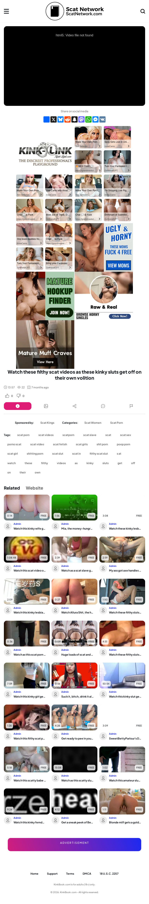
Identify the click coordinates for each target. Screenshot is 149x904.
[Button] (17, 406)
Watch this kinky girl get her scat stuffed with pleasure (30, 696)
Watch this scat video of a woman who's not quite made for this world (30, 570)
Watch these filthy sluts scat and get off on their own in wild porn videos (125, 612)
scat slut (57, 453)
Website (34, 488)
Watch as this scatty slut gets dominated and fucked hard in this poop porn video (77, 780)
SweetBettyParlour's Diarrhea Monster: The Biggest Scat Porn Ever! (125, 738)
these (28, 463)
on (9, 472)
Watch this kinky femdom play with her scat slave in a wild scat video (30, 822)
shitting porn (35, 453)
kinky (90, 463)
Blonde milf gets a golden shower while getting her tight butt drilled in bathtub (125, 822)
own (37, 472)
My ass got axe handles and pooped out (125, 570)
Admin (17, 523)
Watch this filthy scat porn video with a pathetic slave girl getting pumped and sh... (30, 738)
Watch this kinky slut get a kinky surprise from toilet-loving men (125, 696)
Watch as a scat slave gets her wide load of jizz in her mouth (77, 570)
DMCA (87, 873)
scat (108, 435)
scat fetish (60, 444)
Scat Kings (47, 422)
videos (61, 463)
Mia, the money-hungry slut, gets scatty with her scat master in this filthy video (77, 528)
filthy (44, 463)
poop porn (123, 444)
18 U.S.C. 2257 (109, 873)
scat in (76, 453)
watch (11, 463)
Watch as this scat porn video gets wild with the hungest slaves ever (30, 654)
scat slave (89, 435)
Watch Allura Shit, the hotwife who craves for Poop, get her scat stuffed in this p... (77, 612)
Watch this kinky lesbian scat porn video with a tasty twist (30, 612)
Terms (70, 873)
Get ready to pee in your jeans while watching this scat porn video (77, 738)
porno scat (14, 444)
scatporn (68, 435)
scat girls (82, 444)
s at (119, 453)
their (23, 472)
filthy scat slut (99, 453)
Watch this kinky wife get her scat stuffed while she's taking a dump (30, 528)
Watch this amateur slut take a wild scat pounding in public (125, 780)
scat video (37, 444)
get (120, 463)
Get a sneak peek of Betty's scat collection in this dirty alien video (77, 822)
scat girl (12, 453)
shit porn (102, 444)
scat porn (23, 435)
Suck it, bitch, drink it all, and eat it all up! (77, 696)
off (133, 463)
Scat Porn (116, 422)
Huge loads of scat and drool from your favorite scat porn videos (77, 654)
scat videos (46, 435)
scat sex (125, 435)
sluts (105, 463)
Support (52, 873)
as (76, 463)
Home (34, 873)
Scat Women (92, 422)
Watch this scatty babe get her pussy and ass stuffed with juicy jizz (30, 780)
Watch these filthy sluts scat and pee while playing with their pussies (125, 654)
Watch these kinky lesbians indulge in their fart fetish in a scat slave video (125, 528)
